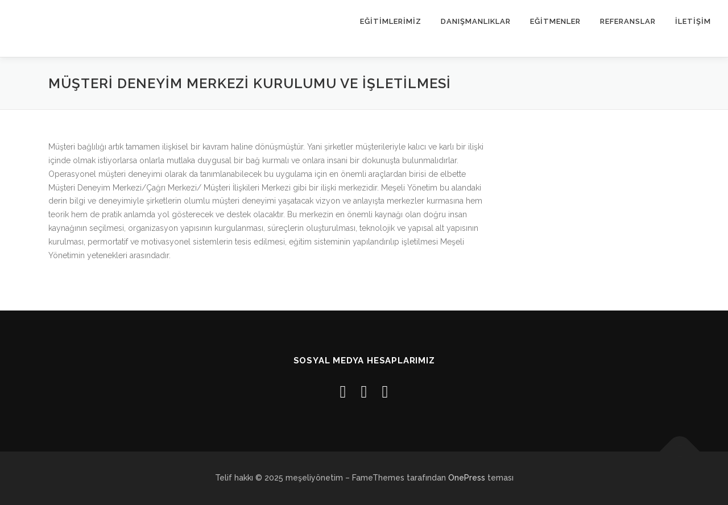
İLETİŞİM (693, 21)
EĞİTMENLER (555, 21)
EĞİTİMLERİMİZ (390, 21)
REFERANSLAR (628, 21)
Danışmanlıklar (476, 21)
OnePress (466, 477)
